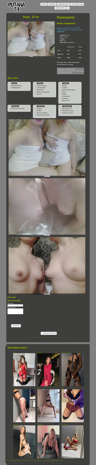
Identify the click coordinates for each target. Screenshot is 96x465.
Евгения (15, 388)
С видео (73, 4)
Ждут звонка (52, 4)
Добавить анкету (60, 8)
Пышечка (40, 424)
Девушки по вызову (31, 460)
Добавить (16, 325)
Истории (80, 4)
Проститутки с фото (57, 460)
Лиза (14, 352)
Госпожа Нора (65, 352)
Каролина (16, 424)
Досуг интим (10, 460)
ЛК (67, 8)
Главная (44, 4)
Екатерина (64, 424)
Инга (63, 388)
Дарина (39, 352)
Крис (38, 388)
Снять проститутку (19, 460)
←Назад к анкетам (48, 333)
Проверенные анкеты (63, 4)
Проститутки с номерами (44, 460)
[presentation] (19, 319)
